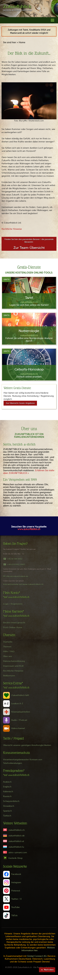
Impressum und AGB (13, 666)
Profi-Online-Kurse (12, 627)
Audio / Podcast (19, 720)
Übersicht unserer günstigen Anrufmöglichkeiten (27, 745)
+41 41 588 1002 (14, 559)
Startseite (7, 642)
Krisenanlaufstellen (20, 712)
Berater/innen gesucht (14, 623)
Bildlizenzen (9, 676)
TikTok (14, 915)
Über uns (7, 656)
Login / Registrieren (12, 604)
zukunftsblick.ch (17, 830)
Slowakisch (8, 806)
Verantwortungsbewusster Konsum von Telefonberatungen (22, 761)
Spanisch (7, 811)
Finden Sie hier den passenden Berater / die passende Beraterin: (29, 244)
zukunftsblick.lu (16, 847)
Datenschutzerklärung (14, 661)
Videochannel (18, 728)
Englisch (7, 787)
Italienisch (8, 791)
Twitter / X (16, 899)
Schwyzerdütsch (11, 801)
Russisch (7, 796)
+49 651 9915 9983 (16, 564)
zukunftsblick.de (17, 836)
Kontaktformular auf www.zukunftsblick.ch (23, 584)
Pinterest (15, 891)
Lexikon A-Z (17, 703)
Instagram (16, 882)
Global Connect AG (37, 956)
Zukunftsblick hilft (20, 695)
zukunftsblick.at (16, 841)
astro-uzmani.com (18, 852)
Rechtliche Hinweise (12, 229)
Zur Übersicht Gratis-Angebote (20, 403)
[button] (52, 20)
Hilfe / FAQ (8, 651)
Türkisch (7, 816)
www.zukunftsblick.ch (29, 529)
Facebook (16, 874)
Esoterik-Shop (15, 858)
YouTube (15, 907)
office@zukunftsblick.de (17, 576)
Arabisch (7, 782)
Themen (7, 647)
